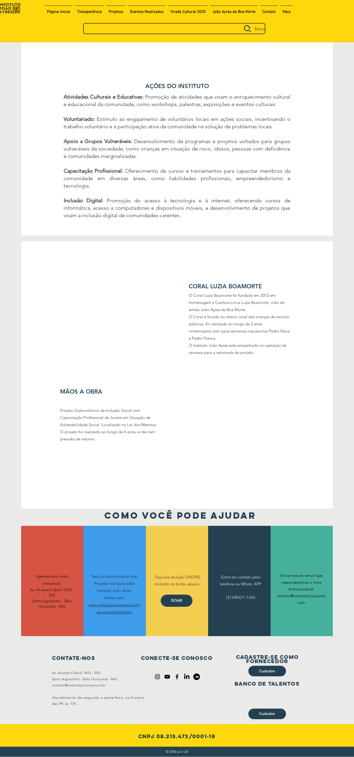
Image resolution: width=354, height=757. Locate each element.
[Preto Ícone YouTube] (167, 676)
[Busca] (174, 28)
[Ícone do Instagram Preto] (157, 676)
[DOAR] (176, 601)
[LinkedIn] (186, 676)
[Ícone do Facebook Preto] (177, 676)
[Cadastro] (267, 671)
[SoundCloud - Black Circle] (196, 676)
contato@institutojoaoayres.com (79, 685)
